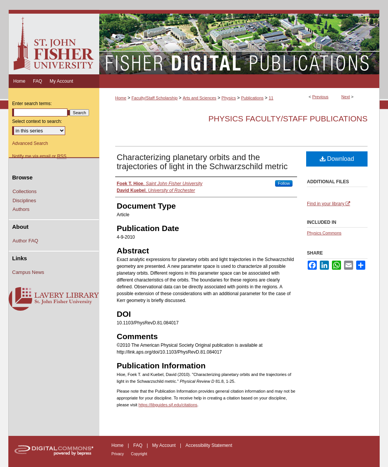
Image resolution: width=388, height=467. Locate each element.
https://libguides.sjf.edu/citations (167, 405)
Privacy (118, 454)
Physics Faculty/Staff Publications (288, 118)
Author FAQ (25, 241)
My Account (164, 445)
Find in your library (328, 203)
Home (120, 98)
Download (337, 159)
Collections (25, 191)
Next (345, 96)
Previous (320, 96)
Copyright (139, 454)
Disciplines (24, 200)
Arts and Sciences (199, 98)
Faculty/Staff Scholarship (154, 98)
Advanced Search (30, 143)
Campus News (28, 272)
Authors (21, 209)
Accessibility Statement (208, 445)
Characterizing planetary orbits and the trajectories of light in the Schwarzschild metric (202, 162)
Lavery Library (54, 299)
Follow (284, 183)
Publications (252, 98)
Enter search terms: (32, 103)
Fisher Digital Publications (239, 42)
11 (271, 98)
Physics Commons (324, 233)
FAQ (138, 445)
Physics (229, 98)
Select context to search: (37, 121)
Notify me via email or (39, 156)
